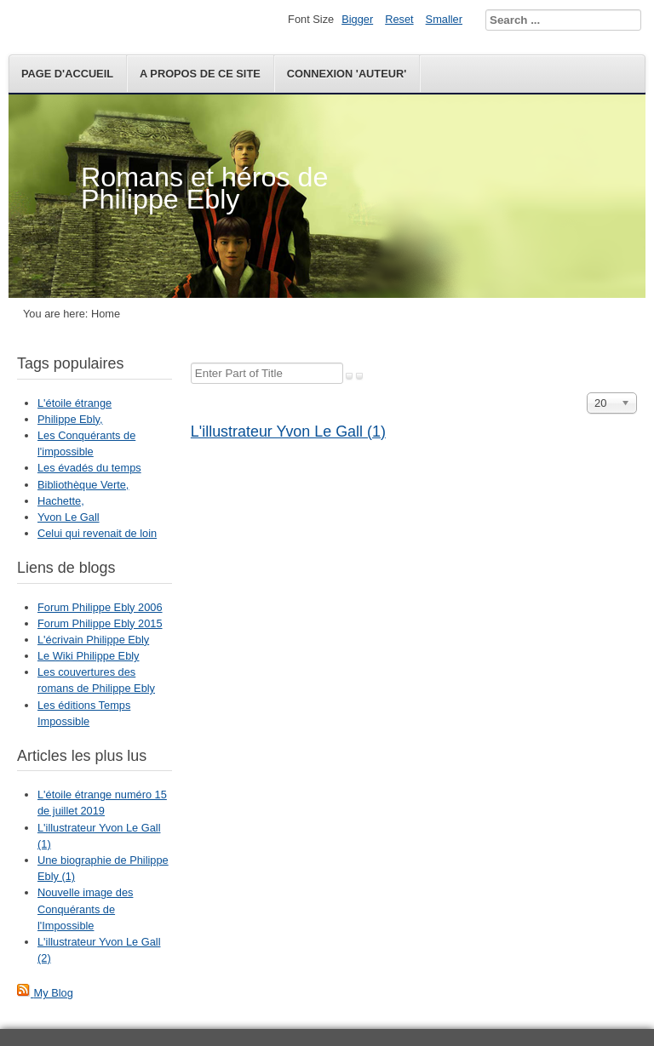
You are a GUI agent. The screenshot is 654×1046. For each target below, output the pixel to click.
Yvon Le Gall (68, 517)
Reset (399, 19)
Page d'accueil (67, 73)
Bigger (357, 19)
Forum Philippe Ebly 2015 (100, 623)
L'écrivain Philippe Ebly (93, 639)
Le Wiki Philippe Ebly (88, 655)
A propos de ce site (200, 73)
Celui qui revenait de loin (97, 533)
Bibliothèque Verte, (83, 484)
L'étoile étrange (74, 403)
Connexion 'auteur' (346, 73)
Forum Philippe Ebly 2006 (100, 607)
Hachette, (60, 500)
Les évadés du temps (89, 467)
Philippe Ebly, (70, 419)
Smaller (444, 19)
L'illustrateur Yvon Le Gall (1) (288, 431)
